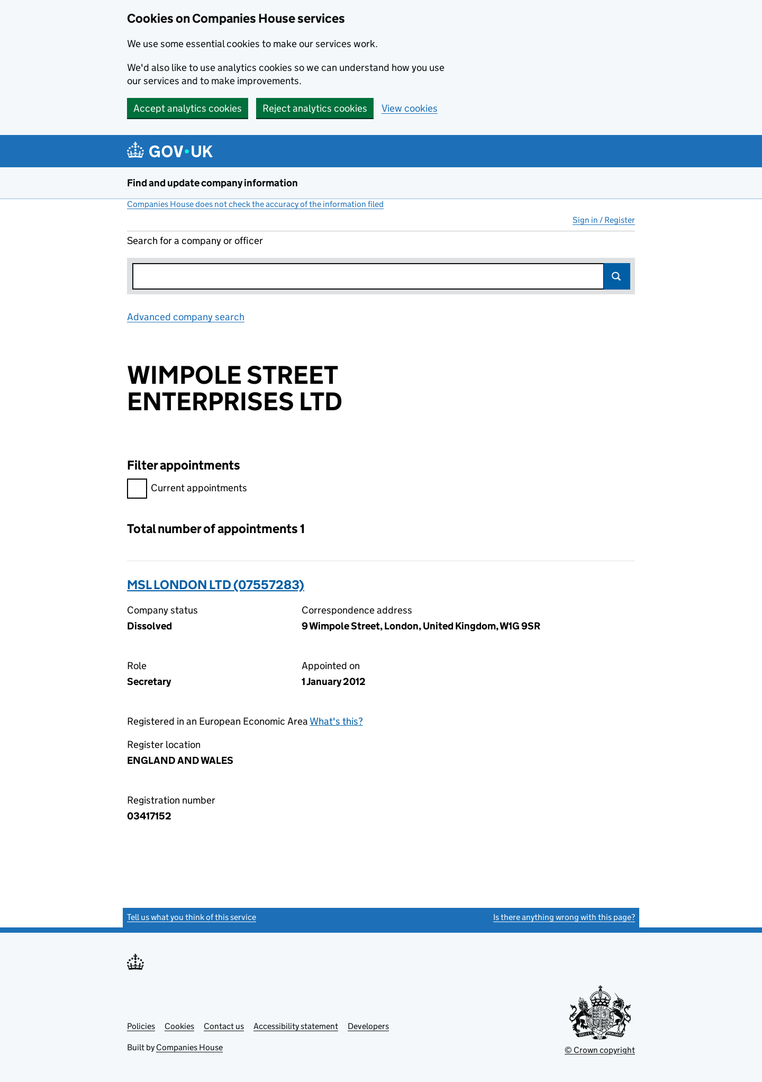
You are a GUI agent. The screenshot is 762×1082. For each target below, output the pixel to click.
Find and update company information (212, 183)
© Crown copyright (600, 1050)
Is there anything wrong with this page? (564, 917)
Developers (368, 1026)
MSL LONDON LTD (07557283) (215, 584)
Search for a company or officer (195, 241)
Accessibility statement (295, 1026)
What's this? (336, 721)
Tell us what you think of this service (191, 917)
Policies (141, 1026)
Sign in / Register (604, 220)
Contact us (224, 1026)
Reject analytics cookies (314, 108)
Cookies (179, 1026)
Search (617, 276)
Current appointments (187, 489)
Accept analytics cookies (187, 108)
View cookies (410, 108)
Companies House (189, 1047)
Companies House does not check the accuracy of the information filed (255, 204)
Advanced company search (185, 317)
